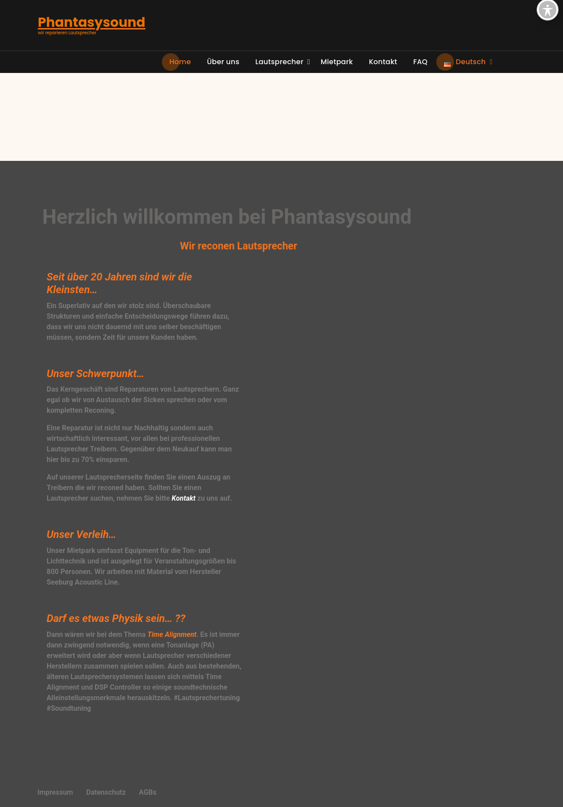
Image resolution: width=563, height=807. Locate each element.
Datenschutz (106, 792)
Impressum (55, 792)
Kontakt (183, 498)
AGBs (148, 792)
